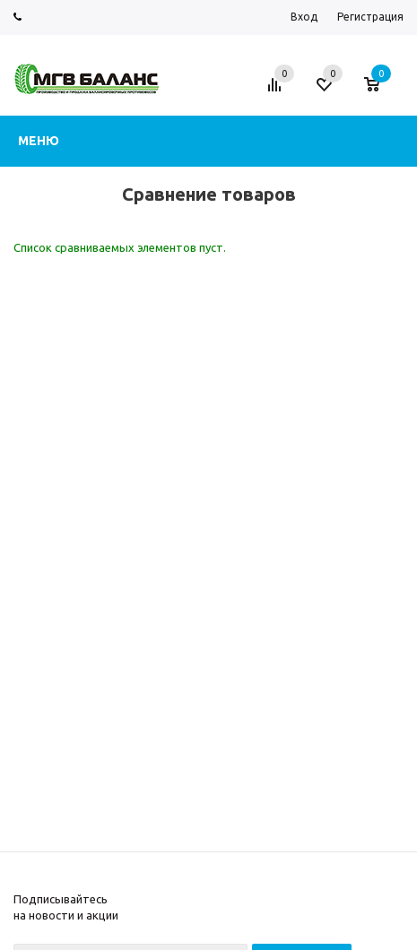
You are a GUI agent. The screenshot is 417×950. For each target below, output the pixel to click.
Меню (38, 141)
